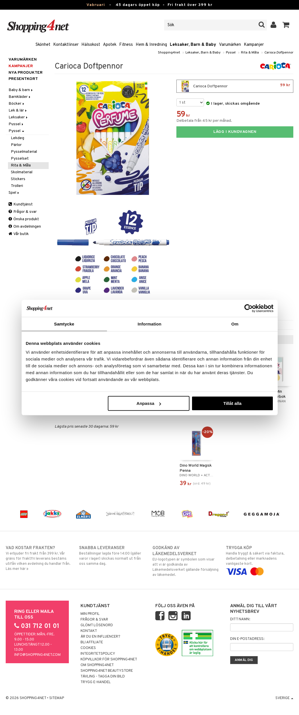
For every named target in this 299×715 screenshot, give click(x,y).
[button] (286, 25)
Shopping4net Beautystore (107, 671)
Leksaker (18, 117)
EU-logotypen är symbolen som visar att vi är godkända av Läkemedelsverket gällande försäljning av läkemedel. (186, 561)
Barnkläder (20, 96)
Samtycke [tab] (64, 323)
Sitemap (56, 698)
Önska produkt (24, 219)
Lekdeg (17, 138)
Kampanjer (254, 45)
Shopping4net (169, 52)
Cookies (88, 648)
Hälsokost (90, 45)
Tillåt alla (232, 403)
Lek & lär (18, 110)
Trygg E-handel (96, 682)
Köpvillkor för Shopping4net (109, 659)
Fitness (126, 45)
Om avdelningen (25, 226)
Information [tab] (150, 323)
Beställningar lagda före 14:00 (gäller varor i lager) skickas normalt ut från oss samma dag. (113, 555)
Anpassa (149, 403)
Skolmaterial (21, 172)
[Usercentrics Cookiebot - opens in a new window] (248, 308)
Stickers (18, 179)
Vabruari (95, 5)
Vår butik (19, 234)
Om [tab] (234, 323)
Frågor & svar (23, 211)
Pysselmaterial (24, 151)
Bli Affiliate (92, 642)
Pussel (16, 124)
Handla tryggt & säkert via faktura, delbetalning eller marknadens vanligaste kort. (259, 559)
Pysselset (20, 158)
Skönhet (43, 45)
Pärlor (16, 145)
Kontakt (89, 631)
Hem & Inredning (151, 45)
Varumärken (230, 45)
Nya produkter (26, 72)
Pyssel (231, 52)
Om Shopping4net (97, 665)
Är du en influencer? (100, 636)
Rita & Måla (250, 52)
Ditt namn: (240, 619)
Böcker (17, 103)
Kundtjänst (21, 204)
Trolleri (17, 186)
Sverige (284, 698)
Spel (14, 192)
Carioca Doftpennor (278, 52)
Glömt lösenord (97, 625)
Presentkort (23, 79)
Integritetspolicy (98, 654)
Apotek (109, 45)
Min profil (90, 614)
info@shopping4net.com (37, 655)
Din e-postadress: (247, 639)
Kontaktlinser (66, 45)
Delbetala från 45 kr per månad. (204, 120)
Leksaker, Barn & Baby (193, 45)
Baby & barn (21, 90)
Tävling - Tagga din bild (103, 676)
